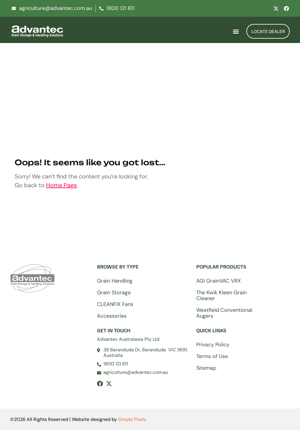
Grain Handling (114, 280)
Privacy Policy (212, 344)
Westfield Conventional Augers (224, 313)
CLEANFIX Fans (115, 304)
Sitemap (206, 367)
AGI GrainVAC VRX (218, 280)
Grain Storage (114, 292)
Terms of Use (212, 356)
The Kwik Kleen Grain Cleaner (221, 295)
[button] (236, 31)
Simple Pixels (132, 419)
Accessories (112, 315)
